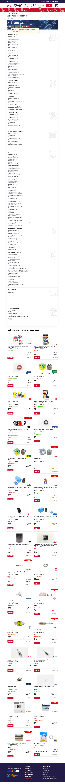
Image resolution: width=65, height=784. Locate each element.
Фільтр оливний (37, 459)
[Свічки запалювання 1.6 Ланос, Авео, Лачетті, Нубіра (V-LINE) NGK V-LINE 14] (45, 395)
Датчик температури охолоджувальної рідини (18, 222)
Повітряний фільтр (12, 182)
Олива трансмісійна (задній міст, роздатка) (17, 316)
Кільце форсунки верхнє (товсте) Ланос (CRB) (18, 374)
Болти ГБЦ (10, 162)
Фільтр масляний (12, 42)
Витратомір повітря (12, 215)
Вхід (56, 1)
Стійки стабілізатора (12, 72)
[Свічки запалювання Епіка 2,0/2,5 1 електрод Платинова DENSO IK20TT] (19, 654)
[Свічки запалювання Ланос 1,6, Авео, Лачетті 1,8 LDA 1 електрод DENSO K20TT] (45, 654)
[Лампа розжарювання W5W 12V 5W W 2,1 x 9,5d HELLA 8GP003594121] (45, 681)
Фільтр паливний (11, 47)
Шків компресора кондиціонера (15, 144)
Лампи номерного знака (13, 282)
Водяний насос (11, 133)
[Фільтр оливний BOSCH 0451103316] (45, 452)
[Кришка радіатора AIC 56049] (19, 681)
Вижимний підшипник (12, 233)
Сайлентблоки (11, 96)
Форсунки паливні (12, 211)
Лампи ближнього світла (13, 273)
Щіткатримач (11, 292)
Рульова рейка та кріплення (14, 85)
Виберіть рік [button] (25, 26)
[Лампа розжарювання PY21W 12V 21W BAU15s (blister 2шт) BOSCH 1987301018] (45, 481)
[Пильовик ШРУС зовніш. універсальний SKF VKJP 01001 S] (45, 511)
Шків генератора (11, 260)
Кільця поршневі (11, 152)
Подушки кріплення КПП (13, 243)
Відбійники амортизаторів (13, 107)
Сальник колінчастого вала (14, 207)
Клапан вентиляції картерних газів (15, 225)
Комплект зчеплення (12, 230)
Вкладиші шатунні (12, 160)
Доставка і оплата (45, 1)
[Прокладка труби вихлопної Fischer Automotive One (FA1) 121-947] (45, 738)
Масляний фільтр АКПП (13, 239)
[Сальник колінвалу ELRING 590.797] (45, 595)
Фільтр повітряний (12, 44)
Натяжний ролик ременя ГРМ (14, 174)
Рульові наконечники (12, 69)
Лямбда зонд (11, 223)
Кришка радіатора (12, 75)
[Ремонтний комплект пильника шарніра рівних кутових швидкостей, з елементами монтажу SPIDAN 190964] (19, 595)
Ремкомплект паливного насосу (15, 214)
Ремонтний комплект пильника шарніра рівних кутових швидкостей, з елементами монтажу (18, 603)
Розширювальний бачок (13, 138)
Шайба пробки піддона (13, 170)
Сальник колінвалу (38, 602)
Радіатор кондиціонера (13, 141)
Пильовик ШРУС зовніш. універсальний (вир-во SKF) (19, 488)
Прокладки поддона (12, 198)
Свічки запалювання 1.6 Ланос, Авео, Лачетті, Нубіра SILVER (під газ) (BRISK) (44, 347)
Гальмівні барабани (12, 61)
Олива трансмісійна (12, 315)
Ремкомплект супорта (13, 63)
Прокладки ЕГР (11, 190)
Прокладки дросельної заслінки (15, 196)
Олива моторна (11, 313)
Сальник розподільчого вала (14, 206)
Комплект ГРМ (11, 49)
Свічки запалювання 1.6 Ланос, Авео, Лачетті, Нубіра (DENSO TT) (18, 347)
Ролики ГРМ (10, 52)
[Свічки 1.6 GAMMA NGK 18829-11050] (19, 395)
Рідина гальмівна (12, 310)
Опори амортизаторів (12, 104)
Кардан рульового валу (13, 88)
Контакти (52, 1)
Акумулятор (10, 36)
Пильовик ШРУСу (12, 238)
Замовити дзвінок (29, 776)
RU (10, 1)
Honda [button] (11, 26)
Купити (10, 357)
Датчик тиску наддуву (13, 218)
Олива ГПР (10, 318)
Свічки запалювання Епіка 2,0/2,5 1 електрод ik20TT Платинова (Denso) (19, 661)
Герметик (10, 319)
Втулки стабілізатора (12, 71)
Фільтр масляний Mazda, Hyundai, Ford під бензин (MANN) (45, 375)
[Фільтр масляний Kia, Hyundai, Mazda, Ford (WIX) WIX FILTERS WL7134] (19, 538)
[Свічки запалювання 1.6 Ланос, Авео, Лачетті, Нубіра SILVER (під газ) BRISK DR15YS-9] (45, 339)
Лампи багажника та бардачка (14, 284)
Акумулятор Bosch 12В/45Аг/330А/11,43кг (43, 716)
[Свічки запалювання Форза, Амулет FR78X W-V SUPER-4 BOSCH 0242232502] (19, 566)
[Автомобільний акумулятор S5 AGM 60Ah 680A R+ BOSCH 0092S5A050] (19, 738)
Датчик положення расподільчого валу (16, 270)
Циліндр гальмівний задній (14, 119)
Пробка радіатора (12, 136)
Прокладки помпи (12, 200)
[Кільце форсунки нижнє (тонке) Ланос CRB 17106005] (45, 423)
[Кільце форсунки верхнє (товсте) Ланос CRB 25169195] (19, 367)
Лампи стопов (11, 279)
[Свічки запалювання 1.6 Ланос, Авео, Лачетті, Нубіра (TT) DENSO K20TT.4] (19, 339)
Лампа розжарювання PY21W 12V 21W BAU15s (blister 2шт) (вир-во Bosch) (45, 489)
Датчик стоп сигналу (12, 120)
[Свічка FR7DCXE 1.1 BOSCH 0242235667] (45, 625)
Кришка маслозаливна (13, 165)
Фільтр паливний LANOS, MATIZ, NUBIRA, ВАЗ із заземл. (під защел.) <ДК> (18, 518)
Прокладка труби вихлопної (40, 745)
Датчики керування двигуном (14, 220)
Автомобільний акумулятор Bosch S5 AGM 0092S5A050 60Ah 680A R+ (17, 746)
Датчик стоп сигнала (12, 263)
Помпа (9, 53)
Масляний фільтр (12, 184)
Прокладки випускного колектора (15, 195)
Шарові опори (11, 66)
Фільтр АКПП (11, 41)
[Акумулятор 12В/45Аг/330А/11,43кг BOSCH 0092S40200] (45, 709)
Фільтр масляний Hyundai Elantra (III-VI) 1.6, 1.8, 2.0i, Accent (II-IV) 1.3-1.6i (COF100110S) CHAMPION (45, 546)
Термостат (10, 135)
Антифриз (10, 311)
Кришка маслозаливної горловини (15, 74)
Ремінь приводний (12, 55)
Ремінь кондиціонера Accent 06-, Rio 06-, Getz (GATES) (18, 430)
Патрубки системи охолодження (15, 139)
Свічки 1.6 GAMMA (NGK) (13, 402)
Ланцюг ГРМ (10, 179)
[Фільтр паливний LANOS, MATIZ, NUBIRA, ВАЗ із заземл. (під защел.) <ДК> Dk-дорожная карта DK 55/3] (19, 511)
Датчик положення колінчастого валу (16, 268)
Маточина (10, 95)
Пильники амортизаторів (13, 106)
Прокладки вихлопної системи (14, 203)
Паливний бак (11, 212)
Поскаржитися (28, 780)
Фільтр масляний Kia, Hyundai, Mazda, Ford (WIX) (18, 545)
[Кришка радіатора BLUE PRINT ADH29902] (19, 625)
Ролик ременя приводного (14, 56)
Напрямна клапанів (12, 157)
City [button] (17, 26)
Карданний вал (11, 249)
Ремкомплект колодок (13, 64)
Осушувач (10, 143)
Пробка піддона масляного (14, 77)
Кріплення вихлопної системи (14, 217)
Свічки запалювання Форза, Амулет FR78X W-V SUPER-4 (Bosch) (18, 574)
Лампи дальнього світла (13, 274)
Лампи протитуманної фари (14, 276)
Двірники (10, 291)
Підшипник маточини (12, 93)
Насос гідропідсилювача (13, 87)
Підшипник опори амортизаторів (15, 109)
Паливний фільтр (11, 185)
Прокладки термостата (13, 201)
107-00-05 (30, 4)
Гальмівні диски (11, 60)
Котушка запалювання (13, 39)
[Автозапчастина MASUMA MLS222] (19, 709)
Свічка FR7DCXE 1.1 (38, 631)
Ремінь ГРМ (10, 50)
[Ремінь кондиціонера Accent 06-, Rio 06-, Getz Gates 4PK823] (19, 423)
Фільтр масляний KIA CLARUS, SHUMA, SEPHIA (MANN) (18, 460)
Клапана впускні (11, 154)
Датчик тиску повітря (12, 262)
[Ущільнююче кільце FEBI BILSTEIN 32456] (45, 566)
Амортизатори (11, 103)
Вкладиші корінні (11, 159)
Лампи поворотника (12, 278)
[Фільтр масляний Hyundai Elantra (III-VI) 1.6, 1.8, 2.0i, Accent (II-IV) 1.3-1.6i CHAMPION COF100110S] (45, 538)
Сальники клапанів (12, 204)
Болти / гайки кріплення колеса (15, 101)
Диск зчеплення (11, 231)
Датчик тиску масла (12, 267)
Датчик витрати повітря (13, 265)
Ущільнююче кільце (38, 573)
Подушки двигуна (12, 167)
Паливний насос (11, 209)
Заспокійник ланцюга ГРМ (13, 181)
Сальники (10, 241)
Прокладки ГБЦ (11, 189)
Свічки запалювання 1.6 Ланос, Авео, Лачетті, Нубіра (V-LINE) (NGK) (44, 402)
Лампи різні (10, 285)
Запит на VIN (28, 778)
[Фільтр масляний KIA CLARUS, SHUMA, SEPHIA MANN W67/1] (19, 452)
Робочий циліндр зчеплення (14, 235)
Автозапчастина (11, 716)
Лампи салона (11, 281)
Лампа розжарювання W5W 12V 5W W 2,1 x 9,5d (44, 688)
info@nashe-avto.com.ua (31, 774)
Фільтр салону (11, 45)
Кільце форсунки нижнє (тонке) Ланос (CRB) (44, 429)
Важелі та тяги (11, 91)
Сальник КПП (11, 247)
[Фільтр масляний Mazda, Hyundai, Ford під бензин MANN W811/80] (45, 367)
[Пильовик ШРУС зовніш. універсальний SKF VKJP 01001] (19, 481)
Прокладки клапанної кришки (14, 192)
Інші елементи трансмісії (13, 246)
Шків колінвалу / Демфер (13, 163)
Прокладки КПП (11, 244)
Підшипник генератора (13, 259)
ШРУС (9, 236)
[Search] (49, 5)
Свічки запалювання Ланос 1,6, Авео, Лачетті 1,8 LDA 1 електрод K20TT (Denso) (45, 661)
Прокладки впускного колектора (15, 193)
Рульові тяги (11, 67)
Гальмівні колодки (12, 58)
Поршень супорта (12, 122)
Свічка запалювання (12, 38)
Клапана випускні (12, 156)
